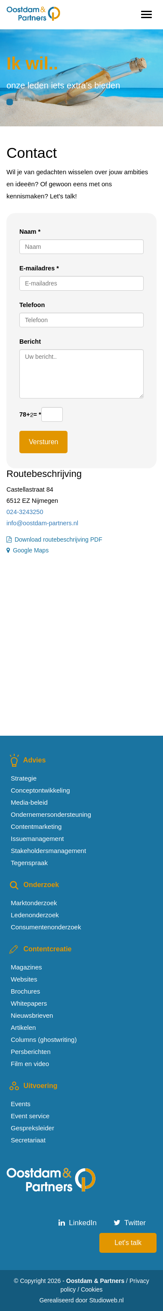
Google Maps (27, 550)
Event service (30, 1116)
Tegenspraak (29, 862)
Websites (24, 979)
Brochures (25, 991)
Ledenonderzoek (35, 915)
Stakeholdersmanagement (48, 850)
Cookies (92, 1289)
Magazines (26, 967)
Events (21, 1103)
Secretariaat (28, 1140)
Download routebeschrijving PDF (54, 539)
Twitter (130, 1223)
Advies (26, 760)
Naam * (29, 231)
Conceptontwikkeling (40, 790)
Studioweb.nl (106, 1300)
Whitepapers (29, 1003)
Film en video (30, 1063)
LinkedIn (77, 1223)
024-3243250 (24, 511)
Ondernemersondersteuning (51, 814)
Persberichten (31, 1051)
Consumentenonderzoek (46, 927)
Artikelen (23, 1027)
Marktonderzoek (34, 902)
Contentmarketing (36, 826)
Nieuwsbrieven (32, 1015)
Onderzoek (32, 884)
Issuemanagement (37, 838)
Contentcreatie (38, 949)
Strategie (24, 778)
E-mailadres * (39, 268)
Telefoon (32, 304)
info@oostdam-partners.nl (42, 523)
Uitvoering (32, 1085)
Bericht (30, 341)
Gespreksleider (32, 1128)
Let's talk (127, 1242)
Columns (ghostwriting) (44, 1039)
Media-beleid (29, 802)
